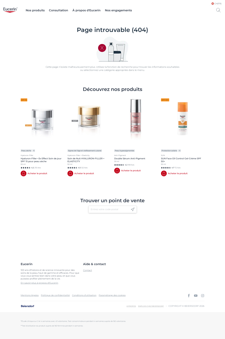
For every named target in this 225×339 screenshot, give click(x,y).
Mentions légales (30, 295)
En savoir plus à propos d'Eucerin (39, 283)
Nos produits (35, 10)
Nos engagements (118, 10)
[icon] (132, 209)
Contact (87, 270)
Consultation (58, 10)
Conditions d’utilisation (84, 295)
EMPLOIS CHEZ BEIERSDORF (151, 306)
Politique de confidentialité (55, 295)
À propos (131, 306)
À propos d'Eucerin (86, 10)
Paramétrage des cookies (112, 295)
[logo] (10, 10)
